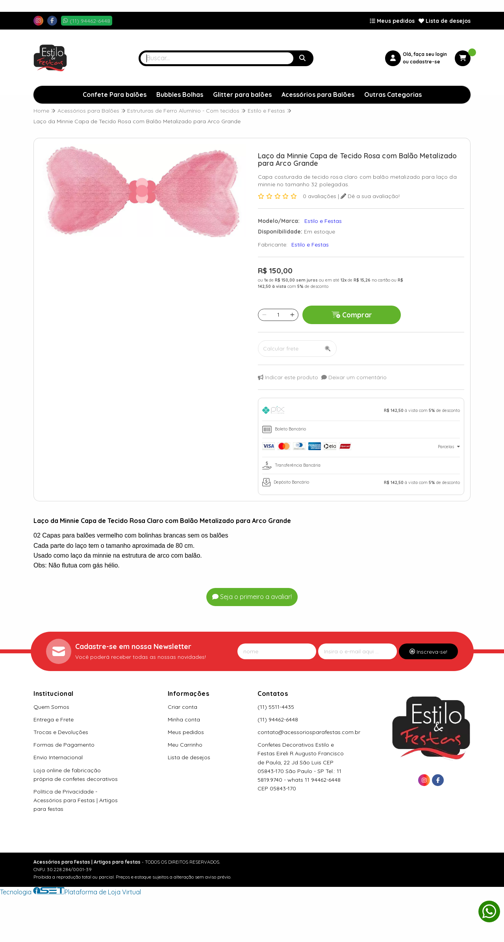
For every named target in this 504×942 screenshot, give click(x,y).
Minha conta (184, 719)
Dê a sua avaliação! (370, 196)
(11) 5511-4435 (276, 706)
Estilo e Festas (310, 244)
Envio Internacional (58, 757)
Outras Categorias (393, 94)
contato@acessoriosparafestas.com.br (309, 732)
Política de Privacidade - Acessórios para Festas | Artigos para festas (75, 800)
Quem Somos (51, 706)
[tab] (361, 411)
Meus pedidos (392, 20)
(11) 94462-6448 (278, 719)
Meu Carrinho (185, 744)
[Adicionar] (292, 314)
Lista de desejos (445, 20)
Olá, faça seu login (425, 54)
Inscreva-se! (428, 651)
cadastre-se (425, 62)
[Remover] (264, 314)
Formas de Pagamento (63, 744)
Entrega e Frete (53, 719)
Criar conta (182, 706)
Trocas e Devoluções (60, 732)
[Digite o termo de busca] (217, 58)
